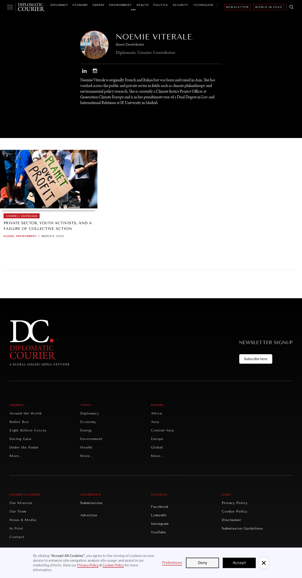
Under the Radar (24, 447)
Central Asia (162, 430)
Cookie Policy (234, 511)
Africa (156, 413)
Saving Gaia (20, 439)
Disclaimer (231, 520)
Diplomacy (59, 5)
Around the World (25, 413)
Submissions (91, 503)
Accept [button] (239, 563)
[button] (264, 563)
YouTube (158, 532)
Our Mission (20, 503)
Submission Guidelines (242, 528)
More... (15, 456)
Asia (155, 422)
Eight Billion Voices (27, 430)
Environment (120, 5)
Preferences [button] (172, 563)
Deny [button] (202, 563)
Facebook (159, 507)
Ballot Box (19, 422)
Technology (203, 5)
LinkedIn (159, 515)
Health (143, 5)
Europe (157, 439)
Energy (99, 5)
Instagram (160, 524)
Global (9, 236)
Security (180, 5)
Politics (160, 5)
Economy (80, 5)
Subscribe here (256, 359)
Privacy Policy (235, 503)
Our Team (17, 511)
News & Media (22, 520)
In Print (16, 528)
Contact (16, 537)
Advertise (88, 515)
